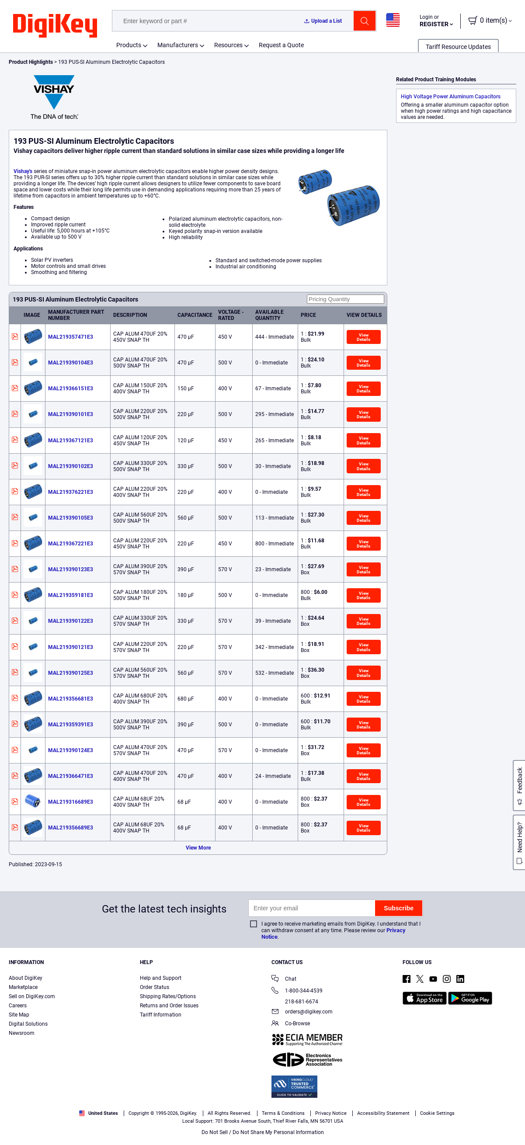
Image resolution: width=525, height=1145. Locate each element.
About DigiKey (25, 978)
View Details (363, 337)
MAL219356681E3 (70, 699)
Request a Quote (281, 45)
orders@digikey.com (302, 1012)
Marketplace (23, 987)
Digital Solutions (28, 1024)
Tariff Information (160, 1015)
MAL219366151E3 (70, 388)
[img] (55, 26)
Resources (228, 45)
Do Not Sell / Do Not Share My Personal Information (263, 1132)
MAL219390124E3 (70, 750)
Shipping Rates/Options (168, 996)
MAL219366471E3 (70, 776)
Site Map (19, 1015)
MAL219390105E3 (70, 518)
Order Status (154, 987)
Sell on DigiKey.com (32, 996)
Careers (18, 1006)
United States (98, 1113)
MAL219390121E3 (70, 647)
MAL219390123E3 (70, 569)
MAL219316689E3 (70, 802)
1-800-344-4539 (297, 991)
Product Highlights (31, 62)
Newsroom (22, 1033)
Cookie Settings (437, 1113)
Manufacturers (177, 45)
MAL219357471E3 (70, 337)
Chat (283, 979)
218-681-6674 (294, 1002)
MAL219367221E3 (70, 544)
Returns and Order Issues (169, 1006)
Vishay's (23, 171)
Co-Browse (290, 1024)
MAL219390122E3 (70, 621)
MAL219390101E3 (70, 414)
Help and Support (160, 978)
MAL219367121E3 (70, 440)
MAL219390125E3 (70, 673)
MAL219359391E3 (70, 725)
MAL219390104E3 (70, 363)
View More (198, 848)
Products (128, 45)
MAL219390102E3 (70, 466)
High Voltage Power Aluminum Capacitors (451, 97)
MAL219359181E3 (70, 595)
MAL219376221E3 (70, 492)
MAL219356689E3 (70, 828)
